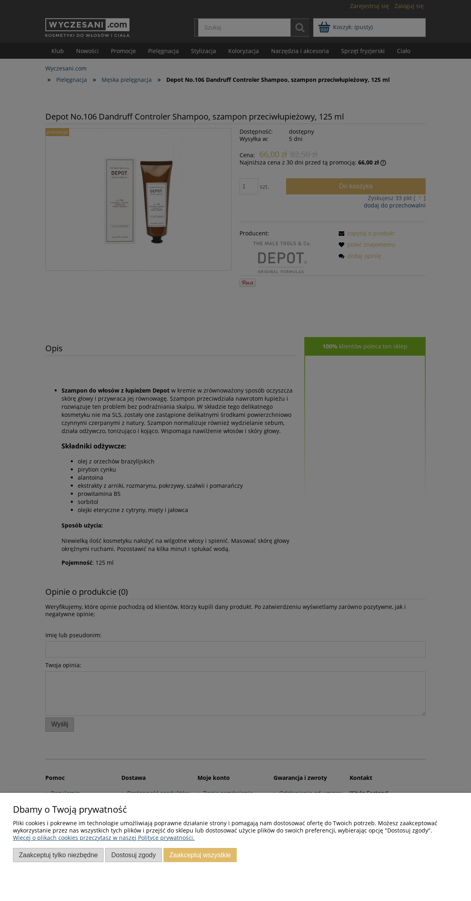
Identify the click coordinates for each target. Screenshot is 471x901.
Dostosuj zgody (133, 854)
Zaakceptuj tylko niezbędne (58, 854)
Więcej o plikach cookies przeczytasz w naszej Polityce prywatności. (104, 837)
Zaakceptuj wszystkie (200, 854)
